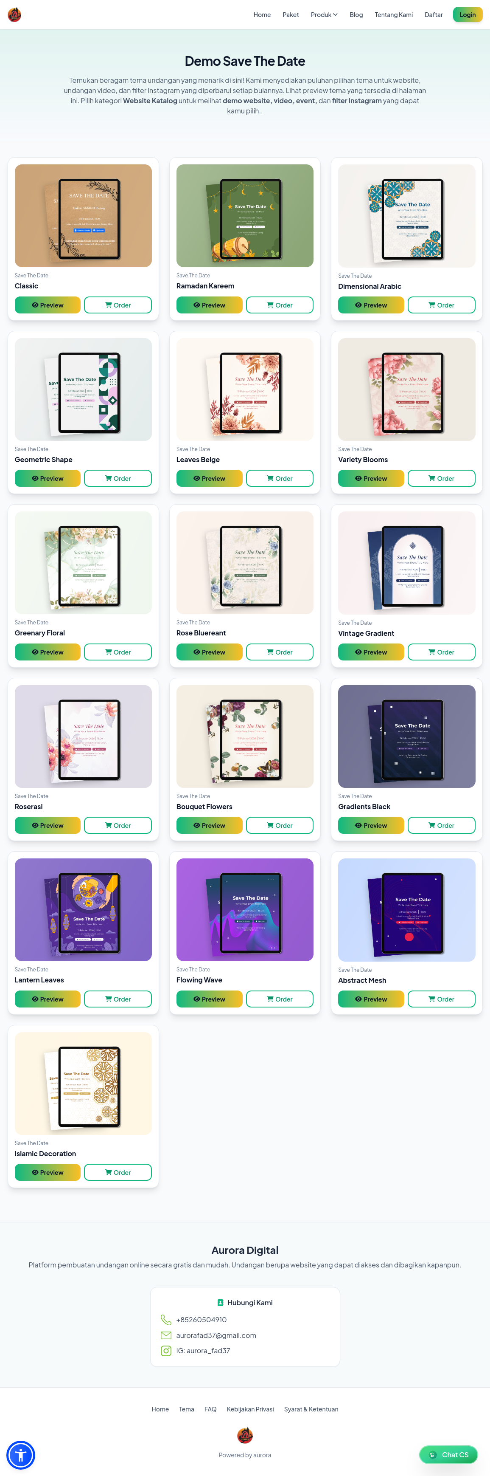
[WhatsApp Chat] (448, 1454)
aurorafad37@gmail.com (216, 1335)
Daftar (433, 14)
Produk (324, 14)
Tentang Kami (394, 14)
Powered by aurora (244, 1455)
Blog (356, 14)
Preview (48, 305)
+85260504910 (201, 1319)
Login (468, 14)
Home (262, 14)
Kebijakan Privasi (250, 1409)
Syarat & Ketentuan (311, 1409)
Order (118, 305)
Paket (291, 14)
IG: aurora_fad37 (203, 1350)
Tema (186, 1409)
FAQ (210, 1409)
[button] (20, 1455)
